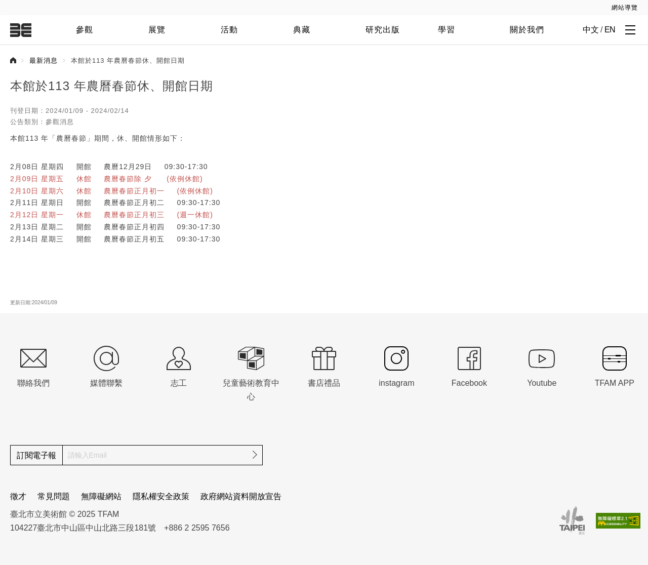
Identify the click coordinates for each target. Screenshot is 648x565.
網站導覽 (625, 8)
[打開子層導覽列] (630, 29)
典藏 (301, 29)
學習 (446, 29)
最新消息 (43, 60)
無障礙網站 (101, 496)
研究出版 (383, 29)
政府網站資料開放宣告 (240, 496)
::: (6, 6)
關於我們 (527, 29)
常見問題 (53, 496)
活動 (229, 29)
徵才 (18, 496)
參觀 (84, 29)
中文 (590, 29)
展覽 (157, 29)
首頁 (13, 60)
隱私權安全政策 (161, 496)
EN (609, 29)
